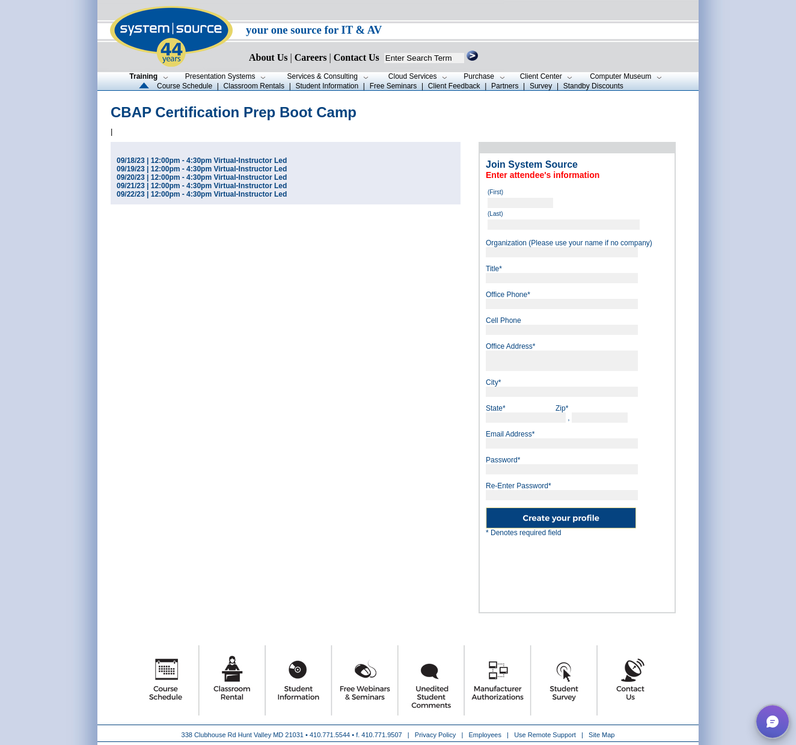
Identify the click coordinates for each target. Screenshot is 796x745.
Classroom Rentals (254, 86)
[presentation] (577, 570)
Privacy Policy (436, 734)
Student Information (326, 86)
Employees (485, 734)
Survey (541, 86)
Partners (504, 86)
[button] (772, 721)
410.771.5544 (330, 734)
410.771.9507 (381, 734)
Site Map (601, 734)
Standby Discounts (593, 86)
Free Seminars (393, 86)
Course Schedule (184, 86)
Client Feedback (454, 86)
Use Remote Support (545, 734)
